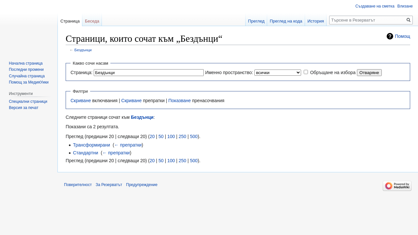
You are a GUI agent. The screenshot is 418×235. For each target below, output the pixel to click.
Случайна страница (27, 76)
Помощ (402, 36)
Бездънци (83, 50)
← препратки (128, 145)
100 (171, 136)
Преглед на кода (286, 21)
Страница (70, 21)
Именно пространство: (229, 72)
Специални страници (28, 101)
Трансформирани (91, 145)
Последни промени (26, 69)
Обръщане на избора (333, 72)
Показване (179, 100)
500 (194, 136)
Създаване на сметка (374, 6)
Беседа (92, 21)
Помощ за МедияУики (28, 82)
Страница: (81, 72)
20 (152, 136)
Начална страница (25, 63)
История (316, 21)
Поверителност (78, 184)
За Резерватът (109, 184)
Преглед (256, 21)
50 (161, 136)
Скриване (81, 100)
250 (182, 136)
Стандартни (85, 152)
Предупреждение (141, 184)
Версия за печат (23, 107)
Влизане (405, 6)
